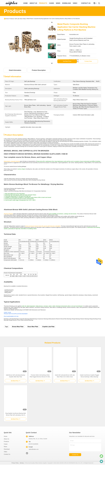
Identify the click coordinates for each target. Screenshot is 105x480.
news (58, 3)
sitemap (22, 468)
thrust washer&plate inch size (11, 319)
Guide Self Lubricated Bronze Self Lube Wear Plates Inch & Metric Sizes (65, 381)
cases (51, 3)
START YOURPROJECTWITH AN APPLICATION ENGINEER (15, 316)
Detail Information (15, 70)
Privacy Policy (15, 468)
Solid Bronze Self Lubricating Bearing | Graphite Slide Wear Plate (15, 381)
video (75, 3)
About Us (6, 444)
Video (5, 457)
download (66, 3)
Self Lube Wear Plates (20, 18)
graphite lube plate (48, 332)
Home (25, 3)
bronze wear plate (17, 332)
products (43, 3)
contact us (85, 3)
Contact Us (7, 460)
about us (33, 3)
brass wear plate (33, 332)
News (5, 452)
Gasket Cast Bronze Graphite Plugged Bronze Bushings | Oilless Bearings (89, 381)
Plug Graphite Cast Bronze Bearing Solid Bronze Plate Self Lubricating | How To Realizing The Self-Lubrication (15, 420)
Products (12, 18)
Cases (5, 450)
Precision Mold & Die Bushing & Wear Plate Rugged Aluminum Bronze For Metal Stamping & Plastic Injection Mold (40, 381)
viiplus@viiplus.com (34, 455)
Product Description (39, 70)
